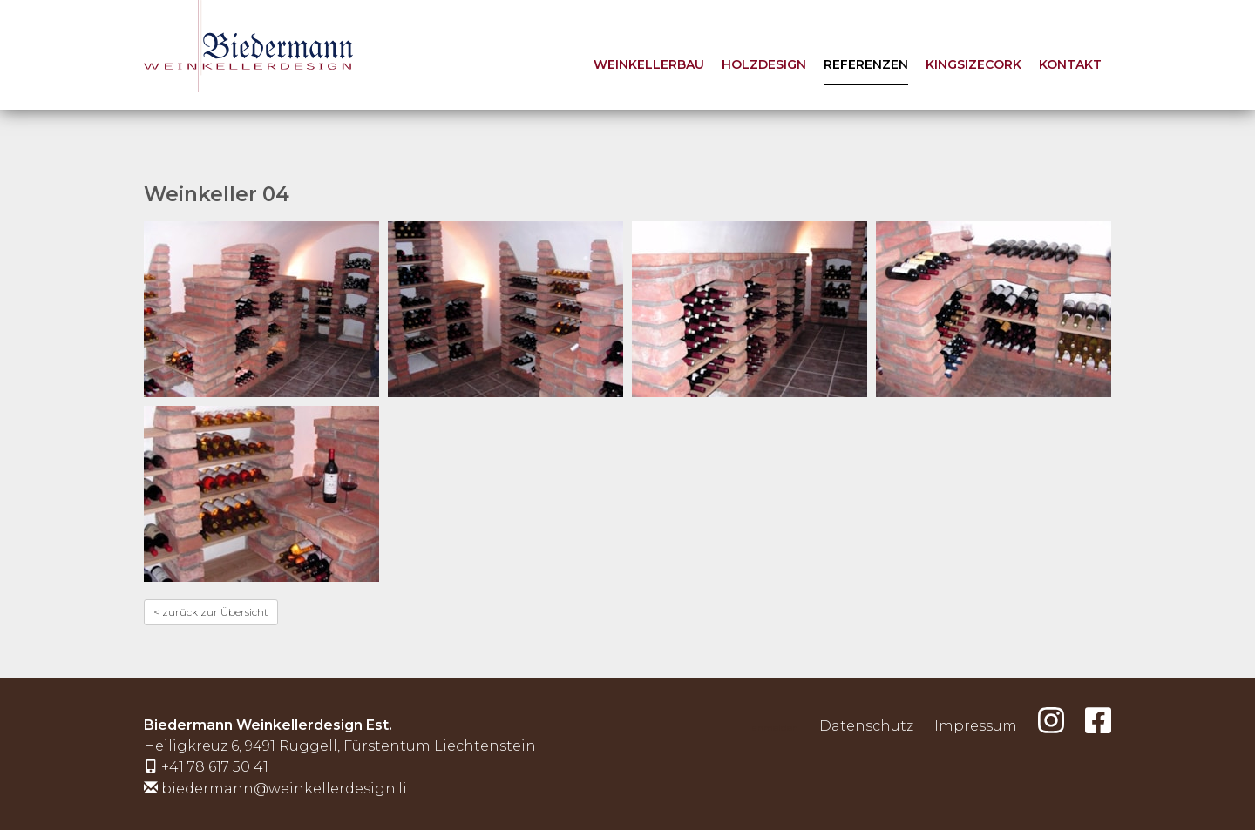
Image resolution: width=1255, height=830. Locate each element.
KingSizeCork (973, 64)
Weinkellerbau (649, 64)
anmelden (775, 727)
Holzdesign (764, 64)
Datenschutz (866, 726)
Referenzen (866, 64)
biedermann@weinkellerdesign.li (284, 788)
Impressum (975, 726)
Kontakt (1070, 64)
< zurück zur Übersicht (210, 611)
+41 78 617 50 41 (214, 767)
